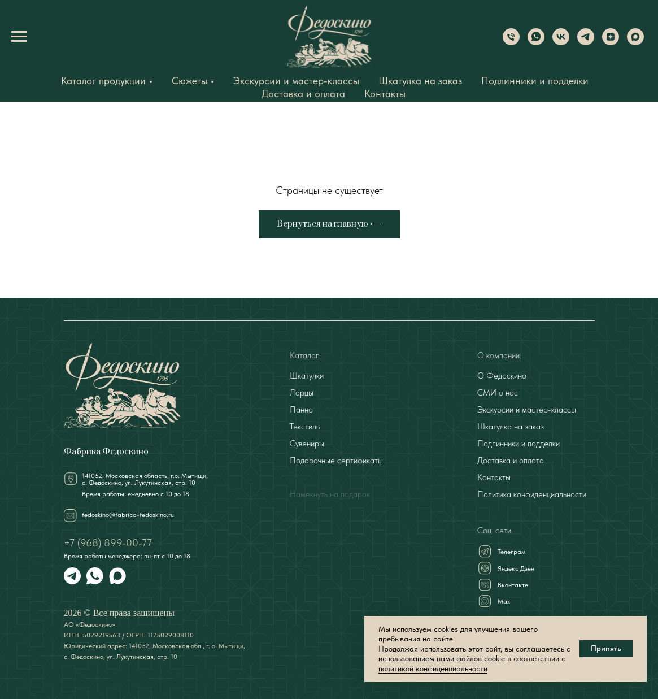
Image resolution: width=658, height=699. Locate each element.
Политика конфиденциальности (531, 494)
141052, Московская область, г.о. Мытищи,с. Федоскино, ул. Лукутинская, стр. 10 (145, 479)
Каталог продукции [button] (103, 80)
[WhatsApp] (536, 42)
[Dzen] (610, 42)
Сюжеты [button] (189, 80)
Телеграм (511, 551)
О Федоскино (501, 376)
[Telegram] (585, 42)
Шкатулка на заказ (420, 80)
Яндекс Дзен (516, 568)
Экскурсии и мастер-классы (296, 80)
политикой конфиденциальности (432, 668)
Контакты (385, 93)
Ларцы (301, 393)
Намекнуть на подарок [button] (330, 494)
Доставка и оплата (303, 93)
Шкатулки (307, 376)
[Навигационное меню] (19, 36)
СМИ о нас (497, 393)
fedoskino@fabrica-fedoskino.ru (128, 515)
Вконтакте (513, 585)
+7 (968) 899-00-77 (108, 543)
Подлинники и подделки (535, 80)
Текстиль (305, 427)
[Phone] (511, 42)
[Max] (635, 42)
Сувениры (307, 443)
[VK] (560, 42)
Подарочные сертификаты (336, 460)
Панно (301, 410)
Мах (504, 601)
